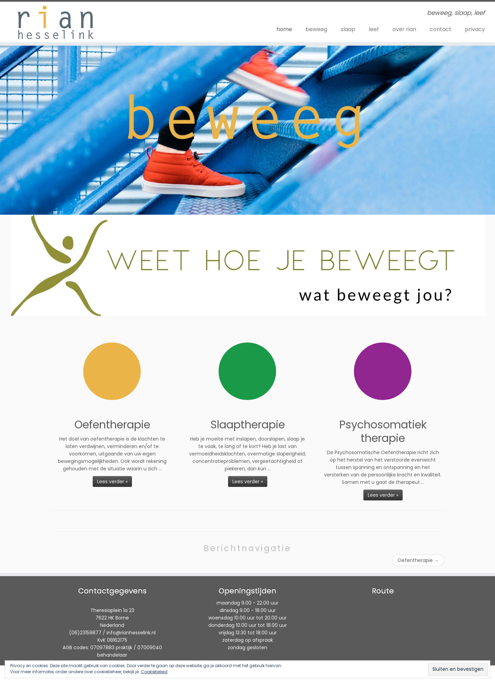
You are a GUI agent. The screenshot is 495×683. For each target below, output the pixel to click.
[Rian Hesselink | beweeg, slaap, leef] (57, 22)
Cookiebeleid (154, 672)
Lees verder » (112, 481)
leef (374, 29)
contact (440, 29)
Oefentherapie (418, 560)
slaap (348, 29)
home (284, 29)
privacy (475, 29)
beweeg (316, 29)
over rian (404, 29)
